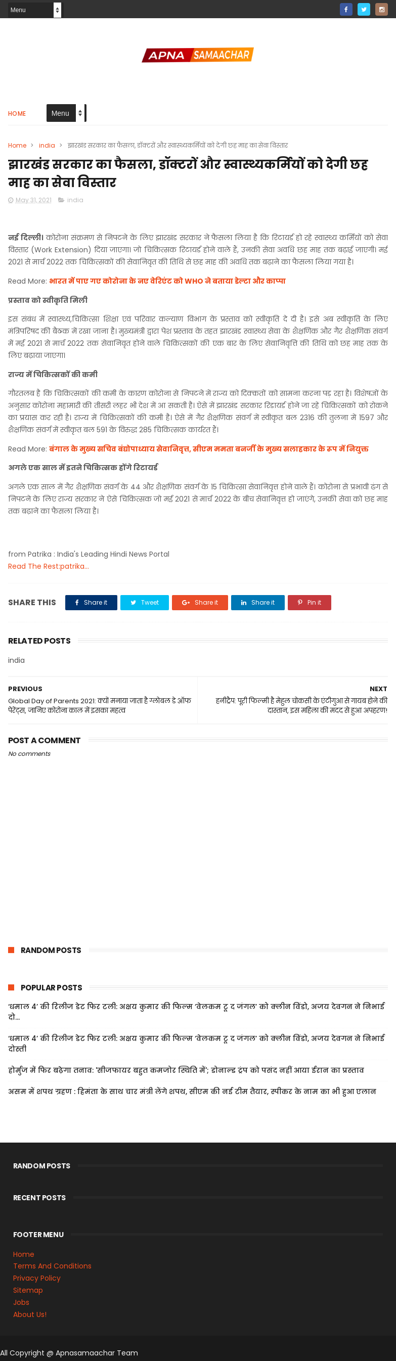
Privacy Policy (37, 1278)
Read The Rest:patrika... (48, 566)
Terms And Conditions (52, 1266)
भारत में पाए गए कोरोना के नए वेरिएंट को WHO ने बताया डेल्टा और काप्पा (167, 281)
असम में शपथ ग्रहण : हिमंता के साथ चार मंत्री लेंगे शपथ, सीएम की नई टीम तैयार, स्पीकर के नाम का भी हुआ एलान (192, 1091)
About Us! (30, 1314)
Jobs (21, 1302)
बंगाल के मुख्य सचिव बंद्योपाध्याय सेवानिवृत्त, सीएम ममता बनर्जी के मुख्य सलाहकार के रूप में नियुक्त (209, 449)
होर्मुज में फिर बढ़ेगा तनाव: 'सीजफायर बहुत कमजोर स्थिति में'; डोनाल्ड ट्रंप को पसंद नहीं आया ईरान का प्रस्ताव (186, 1070)
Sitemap (28, 1290)
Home (17, 113)
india (47, 145)
